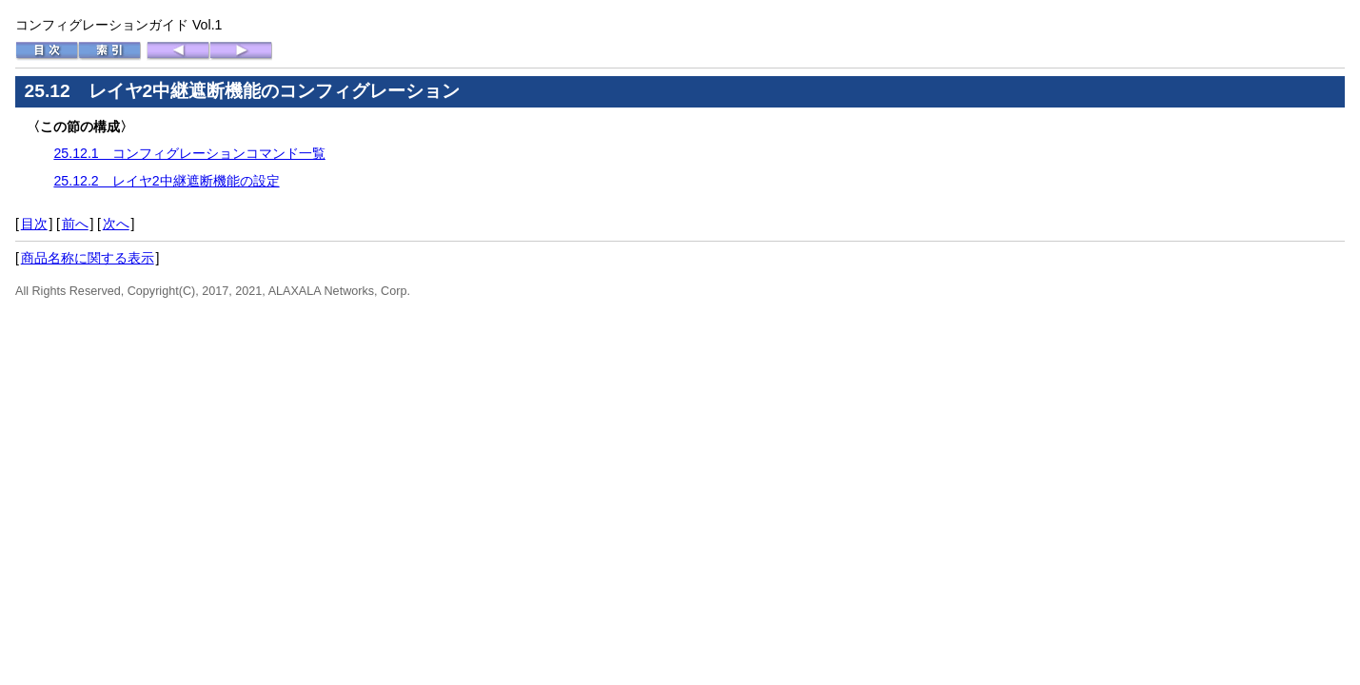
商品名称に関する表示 (87, 257)
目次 (34, 223)
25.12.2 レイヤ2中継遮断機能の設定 (166, 180)
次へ (116, 223)
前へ (75, 223)
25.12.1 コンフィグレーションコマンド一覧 (189, 153)
